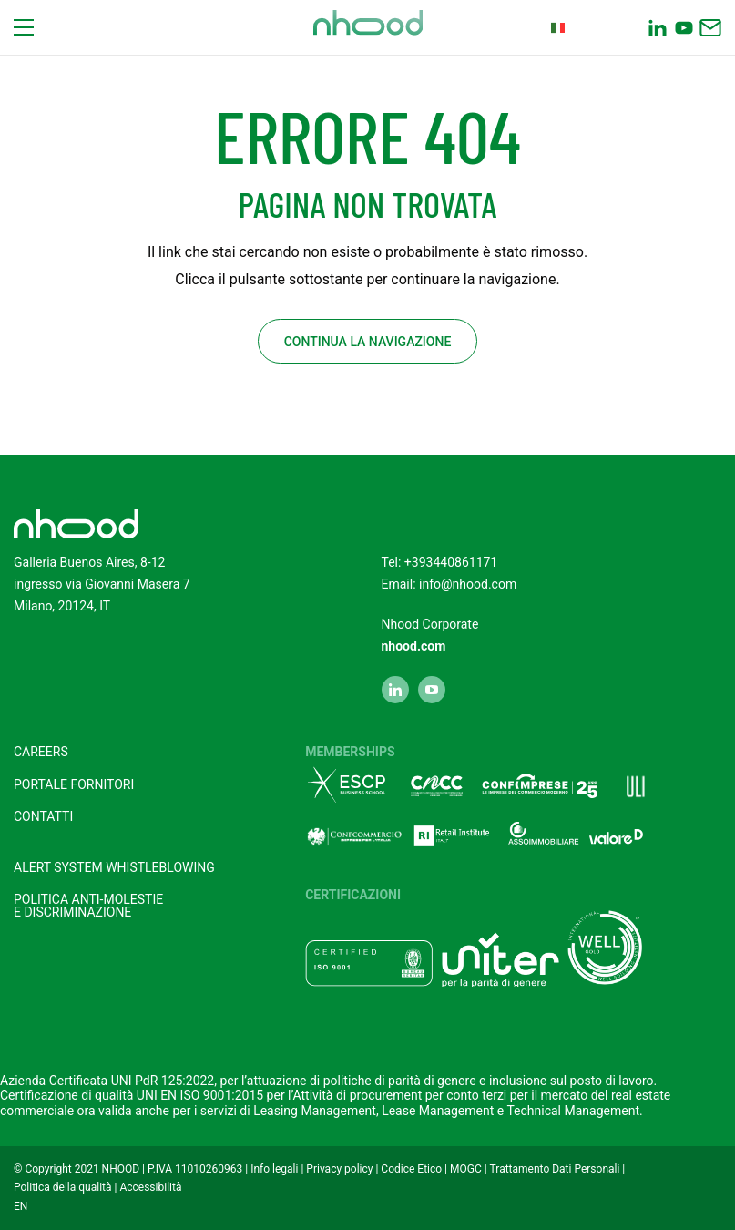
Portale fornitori (74, 784)
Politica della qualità (63, 1187)
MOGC (466, 1169)
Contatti (43, 816)
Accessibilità (150, 1187)
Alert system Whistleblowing (114, 867)
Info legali (274, 1169)
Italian (581, 28)
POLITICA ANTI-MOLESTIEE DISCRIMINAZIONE (88, 905)
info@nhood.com (467, 584)
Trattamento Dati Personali (555, 1169)
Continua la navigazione (368, 341)
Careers (41, 751)
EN (20, 1206)
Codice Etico (411, 1169)
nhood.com (414, 646)
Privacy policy (339, 1169)
